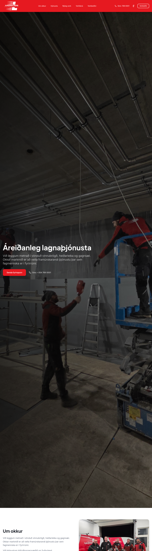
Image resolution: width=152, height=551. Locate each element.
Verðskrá (79, 6)
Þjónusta (54, 6)
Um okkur (42, 6)
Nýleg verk (66, 6)
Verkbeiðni (92, 6)
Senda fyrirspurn (14, 272)
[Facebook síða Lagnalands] (133, 6)
